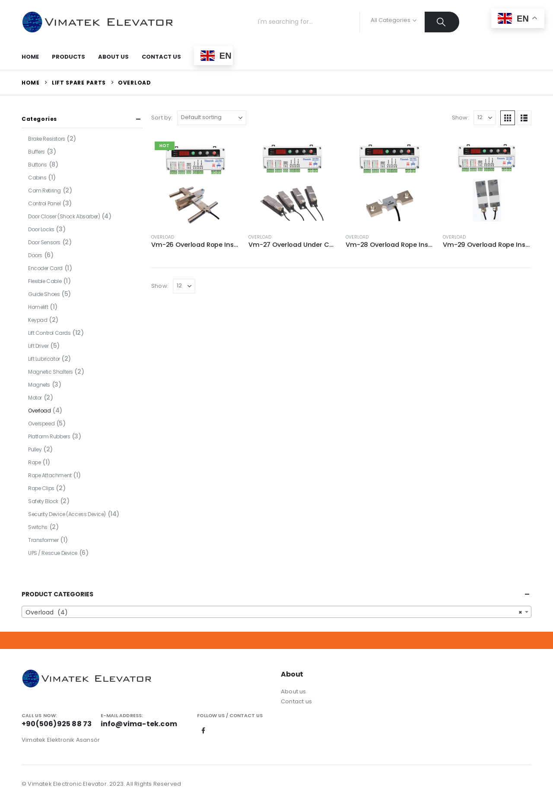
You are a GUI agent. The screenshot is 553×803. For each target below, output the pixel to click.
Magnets (39, 384)
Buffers (36, 151)
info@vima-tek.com (139, 724)
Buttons (37, 164)
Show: (460, 117)
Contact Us (161, 57)
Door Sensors (44, 242)
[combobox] (276, 612)
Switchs (38, 527)
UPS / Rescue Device (52, 553)
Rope (34, 462)
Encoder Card (45, 268)
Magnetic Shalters (50, 371)
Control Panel (44, 203)
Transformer (43, 540)
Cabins (37, 177)
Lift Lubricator (44, 358)
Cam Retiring (44, 190)
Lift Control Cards (49, 333)
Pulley (34, 449)
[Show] (485, 117)
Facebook (203, 730)
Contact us (296, 701)
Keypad (37, 320)
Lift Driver (38, 346)
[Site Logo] (97, 22)
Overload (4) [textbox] (273, 612)
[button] (507, 117)
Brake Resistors (46, 138)
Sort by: (162, 117)
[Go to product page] (195, 182)
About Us (113, 57)
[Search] (442, 22)
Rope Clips (41, 488)
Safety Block (43, 501)
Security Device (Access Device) (67, 514)
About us (293, 691)
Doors (35, 255)
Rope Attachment (50, 475)
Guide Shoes (44, 294)
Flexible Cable (44, 281)
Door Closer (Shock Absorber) (64, 216)
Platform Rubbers (49, 436)
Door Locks (41, 229)
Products (68, 57)
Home (30, 57)
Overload (163, 237)
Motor (35, 397)
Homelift (38, 307)
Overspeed (41, 423)
